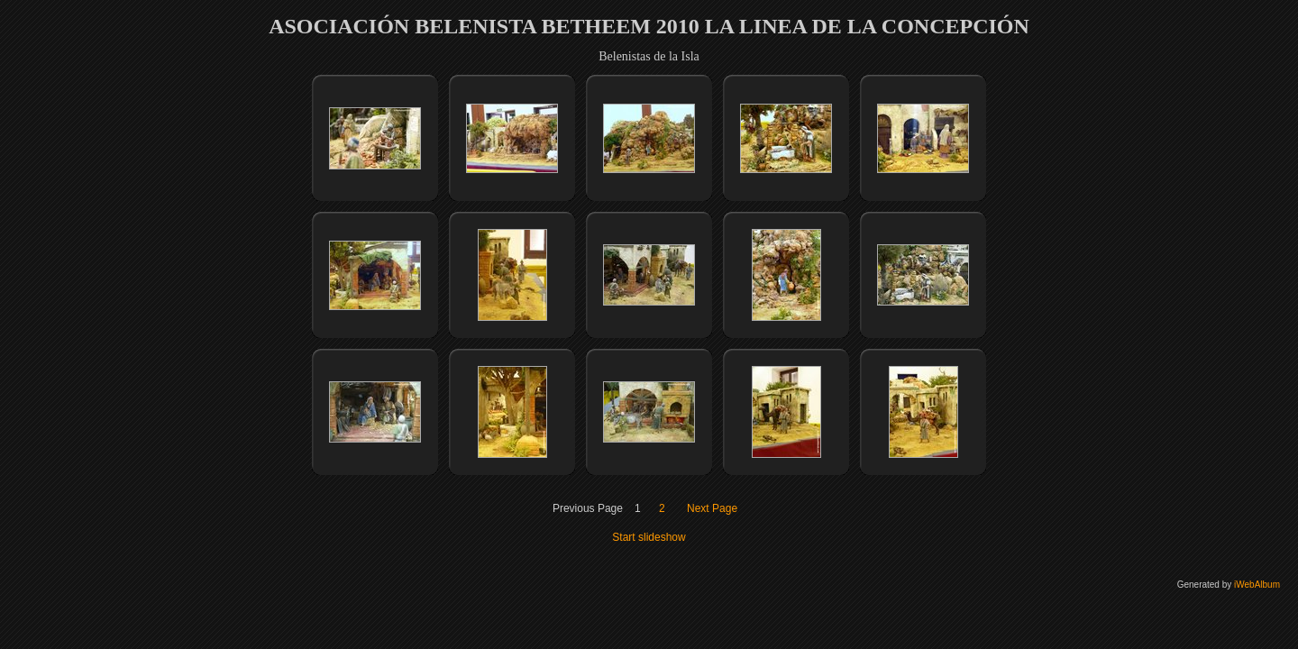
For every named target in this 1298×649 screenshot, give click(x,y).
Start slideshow (648, 537)
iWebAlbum (1257, 585)
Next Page (712, 508)
